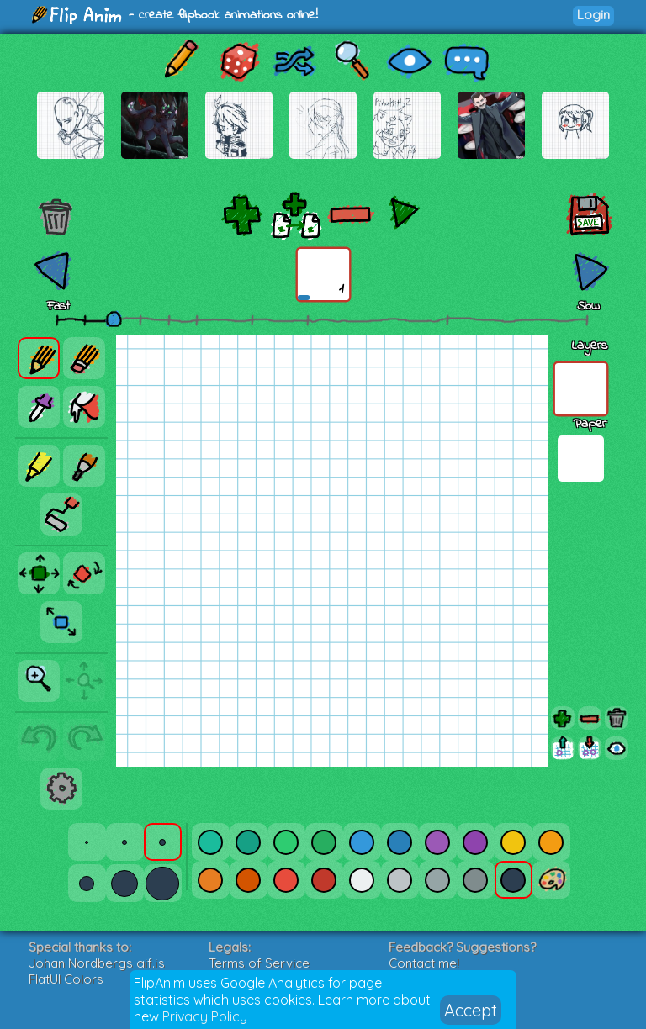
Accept (470, 1010)
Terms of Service (259, 963)
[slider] (113, 318)
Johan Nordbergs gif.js (97, 963)
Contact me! (424, 963)
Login (593, 15)
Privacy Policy (204, 1016)
